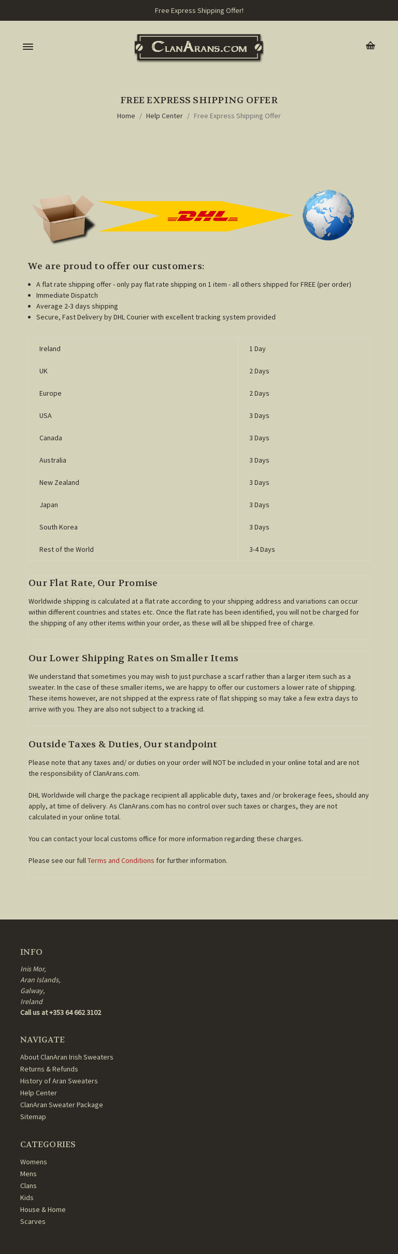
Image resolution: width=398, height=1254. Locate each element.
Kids (27, 1197)
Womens (33, 1161)
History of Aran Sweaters (59, 1080)
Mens (28, 1173)
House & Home (43, 1209)
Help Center (164, 115)
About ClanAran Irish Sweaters (66, 1057)
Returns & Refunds (49, 1069)
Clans (28, 1185)
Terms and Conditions (121, 860)
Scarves (33, 1221)
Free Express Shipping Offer (237, 115)
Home (126, 115)
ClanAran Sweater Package (61, 1104)
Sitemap (33, 1116)
